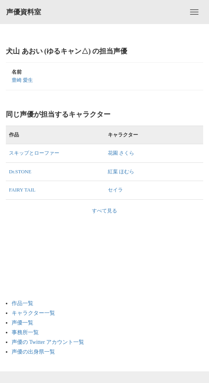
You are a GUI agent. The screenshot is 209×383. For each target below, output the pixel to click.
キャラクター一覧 (33, 313)
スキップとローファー (34, 153)
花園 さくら (121, 153)
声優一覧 (22, 323)
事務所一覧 (25, 332)
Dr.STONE (20, 171)
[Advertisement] (42, 253)
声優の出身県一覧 (33, 352)
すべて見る (104, 211)
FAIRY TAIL (22, 190)
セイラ (115, 190)
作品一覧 (22, 303)
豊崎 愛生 (22, 80)
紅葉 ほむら (121, 171)
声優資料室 (23, 12)
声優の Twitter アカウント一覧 (48, 342)
